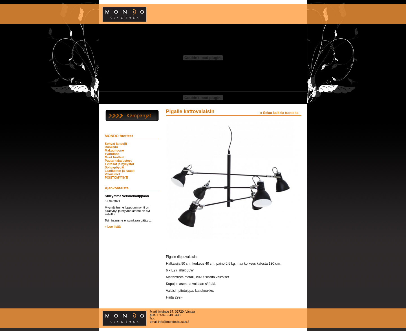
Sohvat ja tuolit (116, 143)
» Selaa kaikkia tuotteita (279, 113)
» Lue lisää (113, 226)
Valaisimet (112, 174)
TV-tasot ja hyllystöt (119, 164)
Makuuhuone (114, 150)
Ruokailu (111, 147)
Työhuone (112, 153)
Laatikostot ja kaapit (120, 170)
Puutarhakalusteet (118, 160)
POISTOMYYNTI (116, 177)
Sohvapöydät (114, 167)
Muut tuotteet (115, 157)
